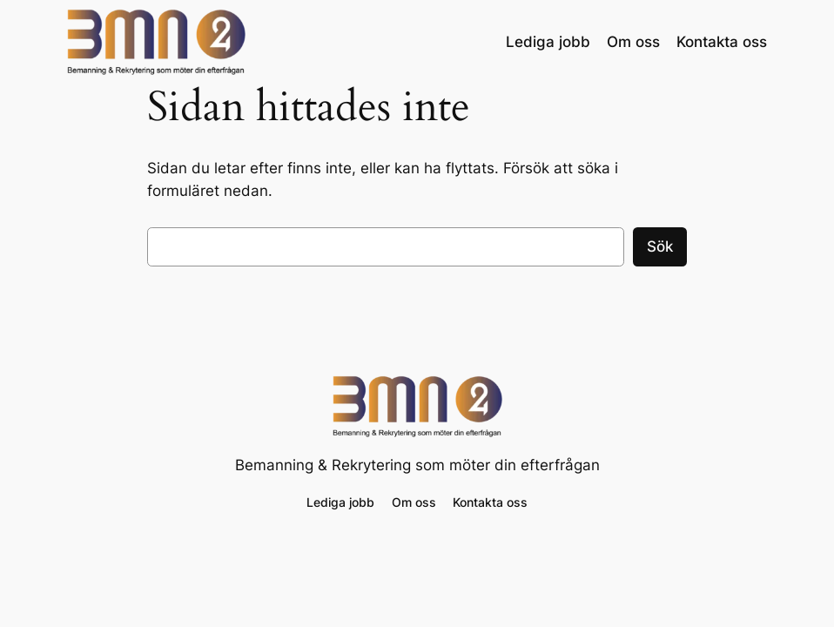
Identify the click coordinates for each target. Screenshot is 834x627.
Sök (660, 246)
